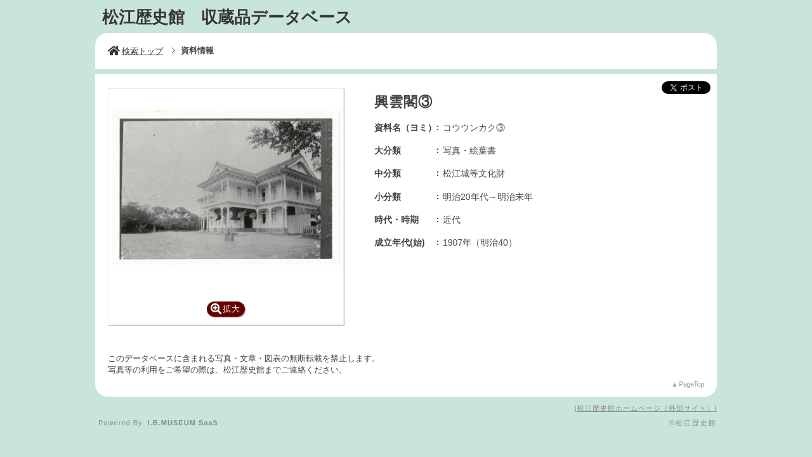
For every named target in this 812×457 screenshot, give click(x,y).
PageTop (691, 384)
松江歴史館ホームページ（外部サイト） (645, 408)
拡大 (225, 308)
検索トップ (135, 51)
